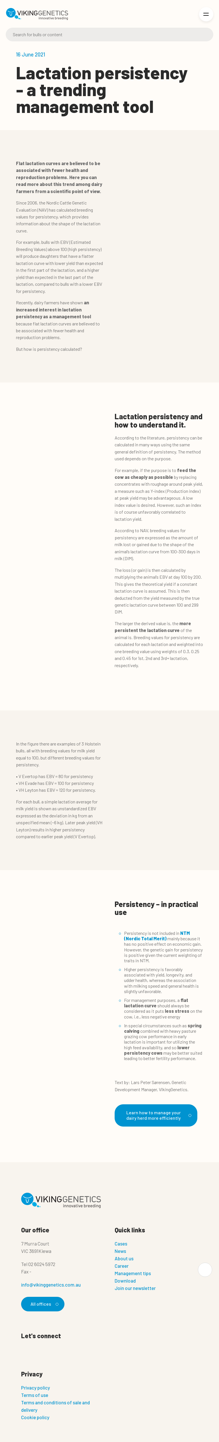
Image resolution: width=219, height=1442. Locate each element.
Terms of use (34, 1395)
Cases (121, 1243)
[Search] (109, 34)
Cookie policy (35, 1417)
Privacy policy (35, 1387)
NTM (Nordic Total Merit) (157, 935)
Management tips (133, 1273)
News (120, 1251)
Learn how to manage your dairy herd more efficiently (158, 1115)
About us (124, 1258)
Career (122, 1266)
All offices (44, 1304)
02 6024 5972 (41, 1264)
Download (125, 1280)
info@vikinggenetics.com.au (51, 1284)
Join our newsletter (135, 1288)
